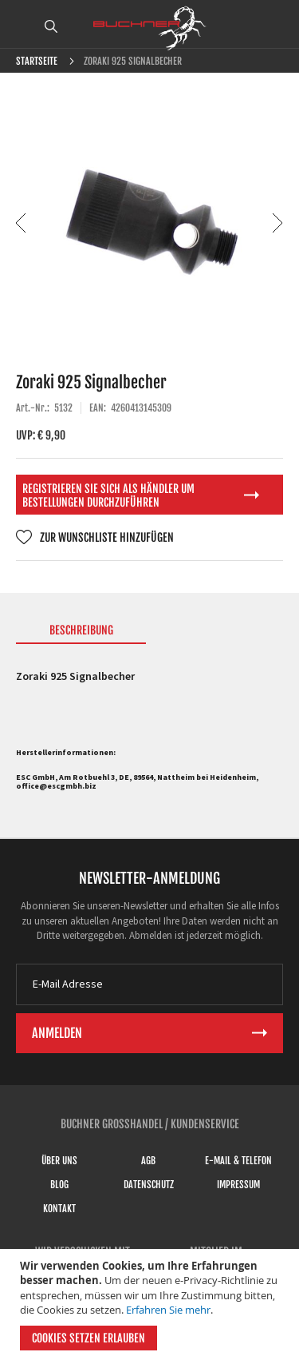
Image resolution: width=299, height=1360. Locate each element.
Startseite (36, 61)
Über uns (59, 1161)
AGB (148, 1161)
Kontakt (59, 1209)
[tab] (81, 633)
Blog (59, 1185)
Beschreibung (81, 630)
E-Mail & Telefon (238, 1161)
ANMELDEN (277, 26)
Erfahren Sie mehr (168, 1309)
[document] (151, 1304)
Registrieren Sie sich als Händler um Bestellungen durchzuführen (108, 495)
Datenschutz (149, 1185)
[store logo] (150, 28)
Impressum (238, 1185)
